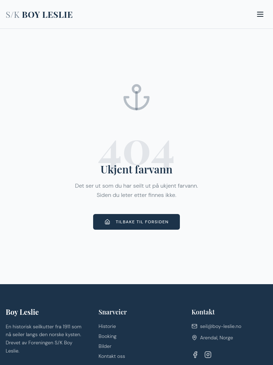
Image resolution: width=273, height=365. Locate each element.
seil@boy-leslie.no (216, 326)
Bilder (104, 346)
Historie (107, 326)
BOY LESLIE (39, 14)
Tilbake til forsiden (137, 222)
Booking (107, 336)
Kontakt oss (111, 356)
